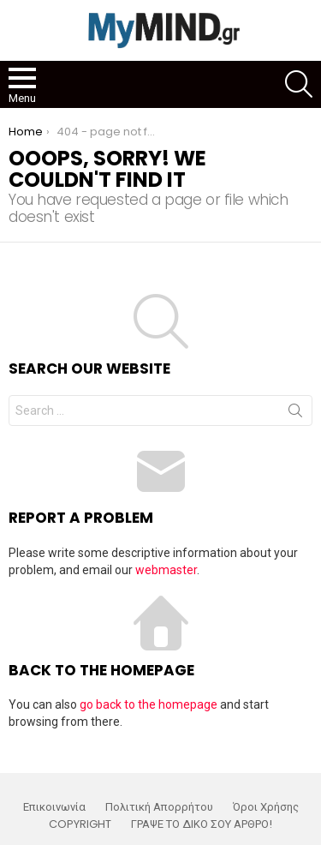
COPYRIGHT (80, 824)
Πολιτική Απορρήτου (159, 807)
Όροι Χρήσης (266, 807)
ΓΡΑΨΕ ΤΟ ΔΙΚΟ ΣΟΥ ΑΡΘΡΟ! (201, 824)
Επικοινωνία (54, 807)
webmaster (166, 570)
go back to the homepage (148, 704)
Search (295, 414)
